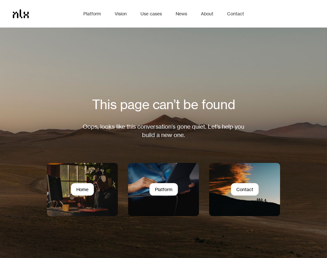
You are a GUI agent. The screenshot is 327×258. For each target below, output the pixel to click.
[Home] (45, 13)
